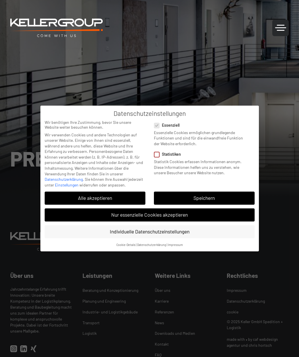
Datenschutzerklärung (64, 179)
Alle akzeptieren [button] (95, 198)
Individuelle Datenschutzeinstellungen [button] (149, 231)
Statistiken (169, 154)
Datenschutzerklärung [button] (151, 245)
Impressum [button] (175, 245)
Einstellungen (67, 184)
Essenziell (168, 125)
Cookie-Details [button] (125, 245)
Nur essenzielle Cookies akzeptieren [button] (149, 215)
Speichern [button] (204, 198)
